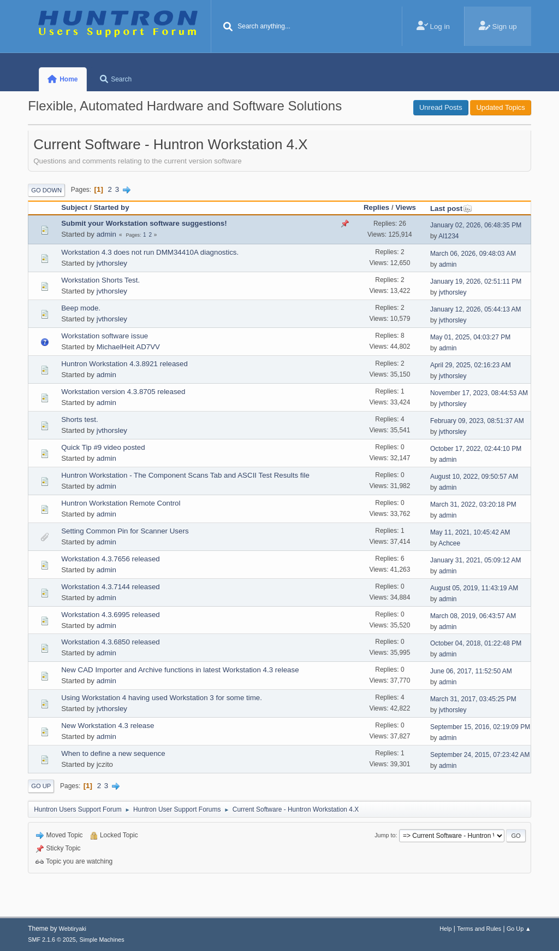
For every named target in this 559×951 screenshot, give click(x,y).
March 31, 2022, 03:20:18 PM (473, 504)
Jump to (384, 835)
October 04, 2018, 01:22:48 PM (475, 643)
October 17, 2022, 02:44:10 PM (475, 449)
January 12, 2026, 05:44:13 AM (475, 309)
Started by (111, 207)
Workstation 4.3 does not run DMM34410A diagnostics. (150, 252)
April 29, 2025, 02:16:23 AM (470, 365)
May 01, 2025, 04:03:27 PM (470, 337)
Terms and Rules (479, 928)
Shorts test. (79, 419)
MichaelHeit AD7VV (128, 347)
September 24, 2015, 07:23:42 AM (480, 755)
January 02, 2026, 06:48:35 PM (475, 225)
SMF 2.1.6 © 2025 (52, 939)
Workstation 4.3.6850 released (110, 642)
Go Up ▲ (519, 928)
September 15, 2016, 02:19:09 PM (480, 727)
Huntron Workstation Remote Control (120, 503)
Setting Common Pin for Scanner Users (124, 531)
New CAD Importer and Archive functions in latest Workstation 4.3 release (180, 670)
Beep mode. (80, 308)
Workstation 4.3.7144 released (110, 587)
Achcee (449, 543)
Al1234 (448, 236)
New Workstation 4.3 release (107, 725)
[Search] (227, 27)
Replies (376, 207)
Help (445, 928)
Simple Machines (102, 939)
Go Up (41, 786)
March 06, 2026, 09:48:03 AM (473, 253)
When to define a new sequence (113, 753)
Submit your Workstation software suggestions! (144, 223)
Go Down (46, 190)
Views (405, 207)
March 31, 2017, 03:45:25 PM (473, 699)
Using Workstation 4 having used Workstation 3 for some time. (161, 698)
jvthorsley (112, 263)
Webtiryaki (72, 928)
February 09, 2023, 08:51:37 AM (477, 421)
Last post (451, 208)
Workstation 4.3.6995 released (110, 614)
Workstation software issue (104, 336)
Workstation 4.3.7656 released (110, 559)
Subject (74, 207)
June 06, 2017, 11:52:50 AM (471, 671)
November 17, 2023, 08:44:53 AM (479, 393)
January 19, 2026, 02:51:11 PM (475, 281)
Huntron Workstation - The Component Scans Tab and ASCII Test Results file (185, 475)
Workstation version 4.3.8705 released (123, 392)
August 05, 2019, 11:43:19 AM (474, 588)
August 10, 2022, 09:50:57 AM (474, 476)
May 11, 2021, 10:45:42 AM (470, 532)
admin (106, 234)
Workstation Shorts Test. (100, 280)
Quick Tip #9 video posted (103, 447)
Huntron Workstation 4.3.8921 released (124, 364)
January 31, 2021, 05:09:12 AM (475, 560)
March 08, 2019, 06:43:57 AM (473, 616)
